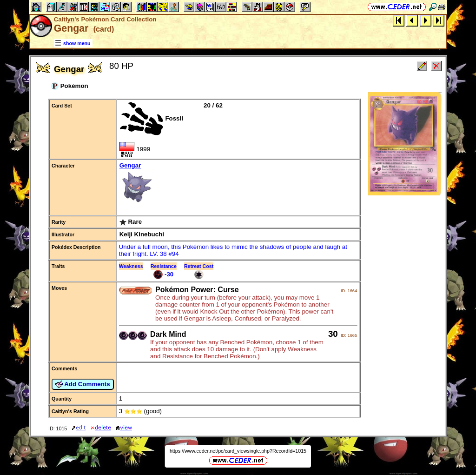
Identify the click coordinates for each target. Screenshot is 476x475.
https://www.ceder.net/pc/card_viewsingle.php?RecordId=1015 (238, 451)
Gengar (238, 184)
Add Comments (82, 384)
